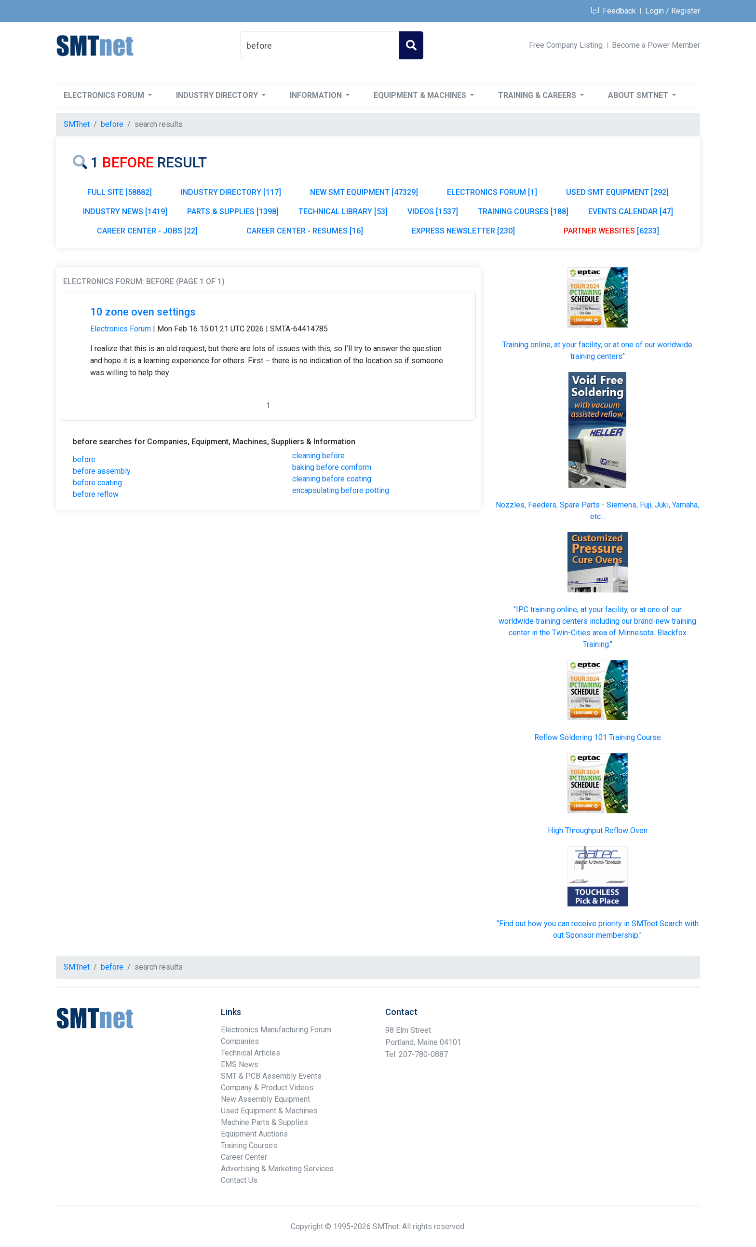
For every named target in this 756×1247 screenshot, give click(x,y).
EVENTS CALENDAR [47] (630, 211)
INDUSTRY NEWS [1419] (125, 211)
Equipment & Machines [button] (421, 95)
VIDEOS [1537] (432, 211)
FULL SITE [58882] (119, 192)
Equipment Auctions (254, 1133)
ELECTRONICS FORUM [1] (492, 192)
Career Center (244, 1157)
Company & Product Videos (267, 1087)
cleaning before (318, 455)
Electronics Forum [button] (105, 95)
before (84, 459)
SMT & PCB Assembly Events (271, 1076)
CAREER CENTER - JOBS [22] (147, 230)
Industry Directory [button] (218, 95)
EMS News (239, 1064)
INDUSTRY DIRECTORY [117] (231, 192)
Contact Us (239, 1180)
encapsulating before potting (340, 490)
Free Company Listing (566, 45)
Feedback (613, 10)
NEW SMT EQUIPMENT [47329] (364, 192)
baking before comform (331, 467)
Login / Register (672, 10)
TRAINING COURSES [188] (523, 211)
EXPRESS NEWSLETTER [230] (463, 230)
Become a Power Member (656, 45)
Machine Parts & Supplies (264, 1122)
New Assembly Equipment (265, 1099)
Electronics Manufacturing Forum (276, 1029)
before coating (97, 482)
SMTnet (77, 124)
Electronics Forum (120, 328)
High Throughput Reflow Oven (598, 830)
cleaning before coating (331, 478)
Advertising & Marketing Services (277, 1168)
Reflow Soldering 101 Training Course (597, 737)
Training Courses (249, 1145)
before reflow (96, 494)
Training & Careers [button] (538, 95)
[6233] (611, 230)
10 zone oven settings (143, 312)
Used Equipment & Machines (269, 1110)
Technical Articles (250, 1052)
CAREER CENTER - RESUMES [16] (304, 230)
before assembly (102, 471)
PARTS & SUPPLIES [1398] (233, 211)
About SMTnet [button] (639, 95)
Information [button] (317, 95)
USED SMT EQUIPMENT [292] (617, 192)
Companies (240, 1041)
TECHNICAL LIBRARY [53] (343, 211)
